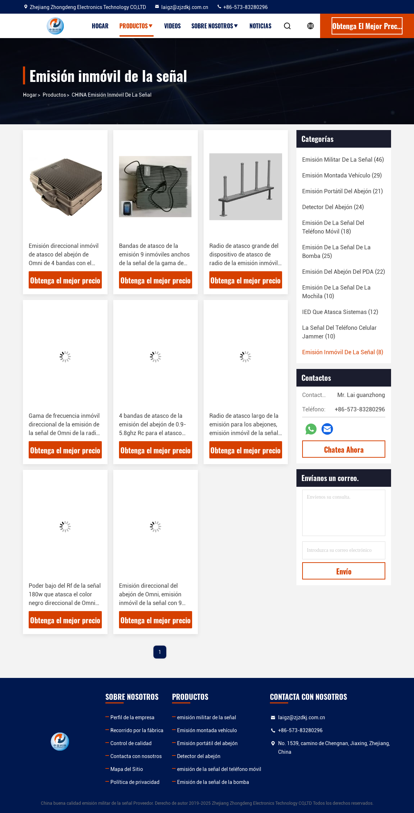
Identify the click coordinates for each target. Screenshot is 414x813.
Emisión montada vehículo (207, 730)
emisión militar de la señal (206, 717)
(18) (333, 227)
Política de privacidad (135, 782)
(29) (342, 175)
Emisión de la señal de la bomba (213, 782)
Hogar (100, 26)
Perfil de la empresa (132, 717)
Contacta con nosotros (136, 756)
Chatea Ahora (344, 449)
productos (54, 95)
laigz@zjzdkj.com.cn (181, 7)
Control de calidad (131, 743)
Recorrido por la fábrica (136, 730)
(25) (336, 251)
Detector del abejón (198, 756)
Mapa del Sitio (126, 769)
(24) (333, 207)
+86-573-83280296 (242, 7)
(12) (340, 312)
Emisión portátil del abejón (207, 743)
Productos (136, 26)
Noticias (260, 26)
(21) (342, 191)
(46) (343, 159)
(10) (336, 292)
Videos (172, 26)
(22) (343, 271)
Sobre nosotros (215, 26)
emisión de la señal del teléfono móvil (219, 769)
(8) (342, 352)
